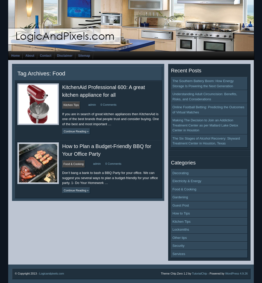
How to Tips (181, 213)
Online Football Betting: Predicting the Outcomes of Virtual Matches (208, 109)
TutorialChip (199, 273)
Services (178, 254)
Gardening (180, 197)
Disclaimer (65, 55)
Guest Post (180, 205)
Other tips (179, 238)
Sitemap (84, 55)
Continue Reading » (76, 131)
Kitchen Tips (181, 221)
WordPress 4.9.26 (236, 273)
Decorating (180, 173)
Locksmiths (180, 229)
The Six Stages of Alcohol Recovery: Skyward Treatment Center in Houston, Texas (206, 140)
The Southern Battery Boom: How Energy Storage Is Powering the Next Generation (203, 83)
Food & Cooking (184, 189)
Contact (45, 55)
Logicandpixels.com (51, 273)
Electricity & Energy (186, 181)
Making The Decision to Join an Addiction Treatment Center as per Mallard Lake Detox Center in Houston (205, 125)
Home (15, 55)
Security (178, 246)
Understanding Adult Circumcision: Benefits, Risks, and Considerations (204, 96)
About (29, 55)
